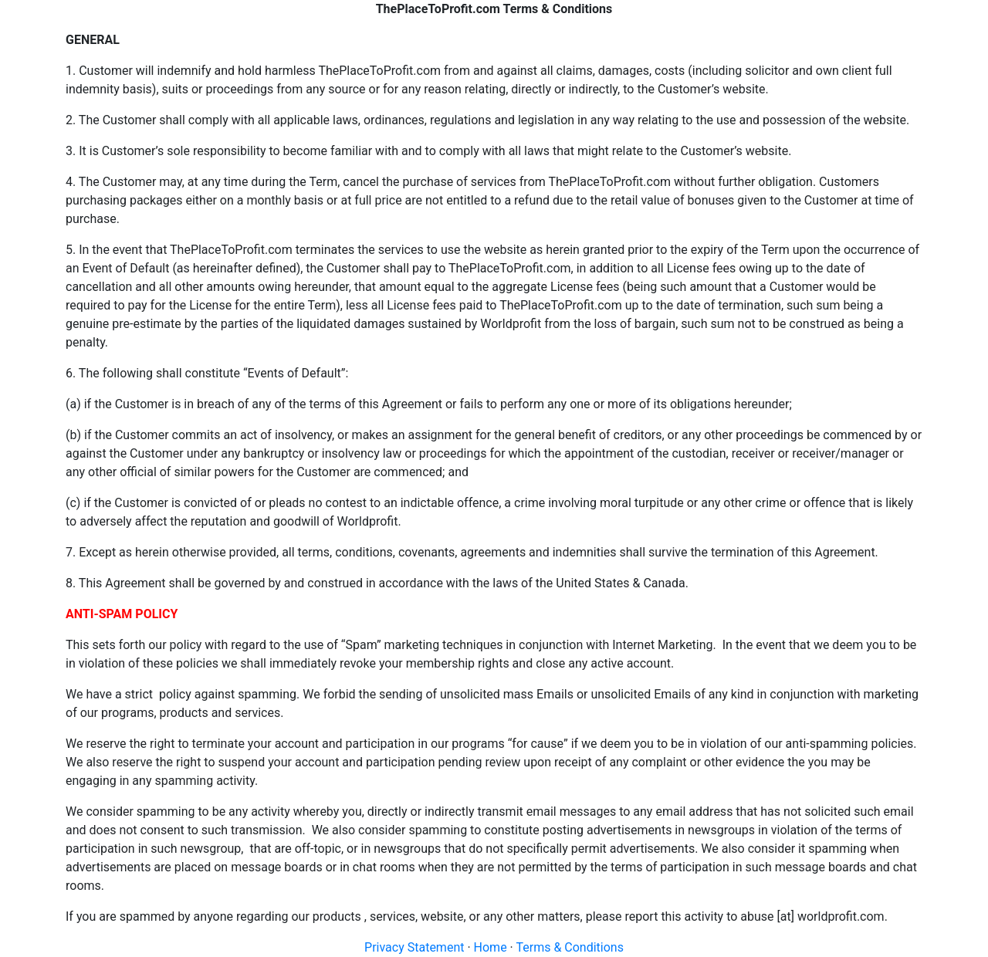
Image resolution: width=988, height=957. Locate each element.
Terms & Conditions (570, 947)
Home (490, 947)
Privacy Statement (414, 947)
